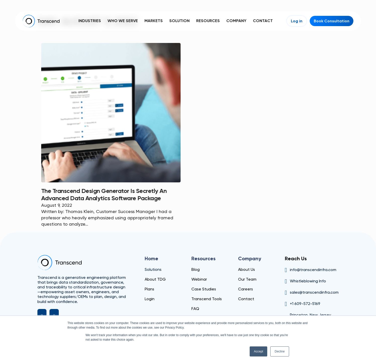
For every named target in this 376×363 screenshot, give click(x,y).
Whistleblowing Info (308, 281)
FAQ (195, 308)
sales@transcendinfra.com (314, 292)
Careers (245, 289)
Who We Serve (123, 20)
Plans (149, 289)
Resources (208, 20)
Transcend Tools (206, 298)
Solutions (153, 269)
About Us (246, 269)
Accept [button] (258, 351)
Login (149, 298)
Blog (195, 269)
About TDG (155, 279)
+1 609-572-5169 (305, 303)
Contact (263, 20)
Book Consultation (331, 21)
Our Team (247, 279)
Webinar (199, 279)
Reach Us (296, 258)
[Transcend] (59, 262)
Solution (179, 20)
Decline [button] (280, 351)
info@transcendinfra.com (313, 269)
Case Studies (203, 289)
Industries (89, 20)
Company (236, 20)
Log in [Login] (296, 21)
